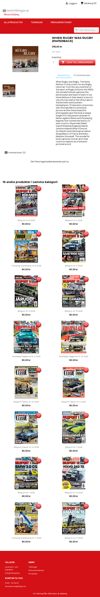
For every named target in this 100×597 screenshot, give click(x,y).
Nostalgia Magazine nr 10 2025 (73, 356)
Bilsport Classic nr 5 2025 (74, 402)
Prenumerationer (61, 22)
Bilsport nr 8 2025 (26, 220)
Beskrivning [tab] (64, 75)
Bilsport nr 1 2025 (26, 492)
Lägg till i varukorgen (77, 62)
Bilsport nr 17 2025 (74, 538)
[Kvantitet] (55, 62)
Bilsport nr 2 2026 (73, 266)
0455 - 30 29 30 (12, 583)
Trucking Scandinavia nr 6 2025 (26, 266)
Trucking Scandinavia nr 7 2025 (26, 538)
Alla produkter (13, 22)
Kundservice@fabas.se (15, 586)
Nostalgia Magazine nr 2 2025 (26, 356)
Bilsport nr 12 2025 (74, 492)
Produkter (33, 573)
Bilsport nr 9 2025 (26, 311)
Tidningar (36, 22)
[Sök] (86, 30)
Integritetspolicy (12, 573)
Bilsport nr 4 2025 (73, 220)
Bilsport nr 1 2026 (73, 447)
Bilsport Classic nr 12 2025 (26, 447)
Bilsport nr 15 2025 (74, 311)
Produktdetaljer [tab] (82, 75)
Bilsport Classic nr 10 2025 (26, 402)
